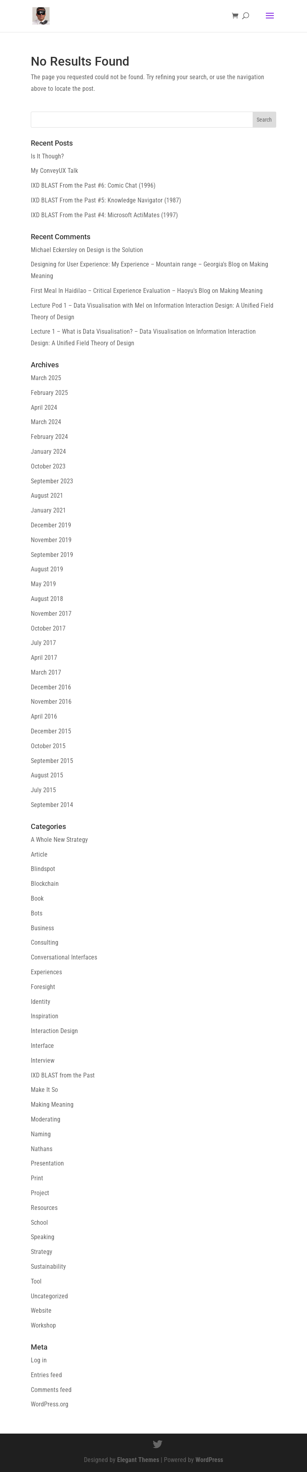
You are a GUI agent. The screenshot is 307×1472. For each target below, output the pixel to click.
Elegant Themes (138, 1460)
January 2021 (48, 510)
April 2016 (44, 716)
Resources (44, 1208)
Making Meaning (241, 290)
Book (37, 898)
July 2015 (43, 790)
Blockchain (45, 883)
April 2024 (44, 407)
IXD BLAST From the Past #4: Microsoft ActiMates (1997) (104, 215)
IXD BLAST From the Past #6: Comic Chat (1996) (93, 185)
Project (40, 1193)
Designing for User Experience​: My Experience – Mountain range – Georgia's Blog (135, 264)
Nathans (41, 1149)
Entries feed (46, 1375)
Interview (42, 1060)
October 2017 (48, 628)
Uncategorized (49, 1296)
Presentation (47, 1163)
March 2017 (46, 672)
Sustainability (48, 1266)
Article (39, 854)
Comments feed (51, 1390)
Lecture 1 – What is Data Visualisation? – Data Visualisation (109, 331)
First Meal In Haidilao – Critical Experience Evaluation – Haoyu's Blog (120, 290)
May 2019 (43, 584)
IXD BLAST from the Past (63, 1075)
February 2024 (49, 437)
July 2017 (43, 643)
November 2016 (51, 701)
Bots (36, 913)
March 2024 (46, 422)
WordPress (209, 1460)
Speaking (42, 1237)
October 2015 (48, 746)
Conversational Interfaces (64, 957)
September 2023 (52, 481)
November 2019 (51, 540)
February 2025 (49, 393)
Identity (40, 1001)
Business (42, 928)
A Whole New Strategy (59, 839)
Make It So (44, 1089)
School (39, 1222)
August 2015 (47, 775)
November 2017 (51, 613)
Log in (39, 1360)
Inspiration (44, 1016)
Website (41, 1310)
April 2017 (44, 657)
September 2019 (52, 555)
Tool (36, 1281)
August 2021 (47, 495)
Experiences (46, 972)
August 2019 (47, 569)
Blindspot (43, 869)
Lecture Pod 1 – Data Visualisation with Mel (87, 305)
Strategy (41, 1252)
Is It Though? (47, 156)
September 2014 (52, 805)
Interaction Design (54, 1031)
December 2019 (51, 525)
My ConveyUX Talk (54, 170)
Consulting (44, 942)
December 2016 (51, 687)
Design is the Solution (115, 250)
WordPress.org (49, 1404)
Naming (41, 1134)
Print (37, 1178)
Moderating (45, 1119)
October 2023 (48, 466)
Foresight (43, 987)
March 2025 (46, 378)
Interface (42, 1045)
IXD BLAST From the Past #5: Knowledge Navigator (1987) (106, 200)
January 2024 (48, 451)
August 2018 (47, 599)
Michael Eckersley (54, 250)
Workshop (43, 1325)
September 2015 (52, 761)
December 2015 (51, 731)
